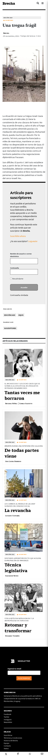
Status (6, 748)
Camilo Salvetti (25, 403)
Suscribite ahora (18, 235)
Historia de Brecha (11, 740)
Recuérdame (16, 278)
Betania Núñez (11, 403)
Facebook (7, 714)
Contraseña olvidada (19, 295)
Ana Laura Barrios (13, 461)
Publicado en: (7, 309)
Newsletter (8, 722)
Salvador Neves (11, 576)
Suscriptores (10, 328)
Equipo (6, 743)
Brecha (6, 33)
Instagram (8, 719)
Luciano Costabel (12, 515)
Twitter (6, 717)
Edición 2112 (10, 380)
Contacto (7, 746)
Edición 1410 (8, 17)
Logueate (32, 241)
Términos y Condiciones (13, 738)
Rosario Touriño (12, 636)
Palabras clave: (8, 322)
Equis (21, 315)
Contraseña (14, 268)
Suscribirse (8, 735)
